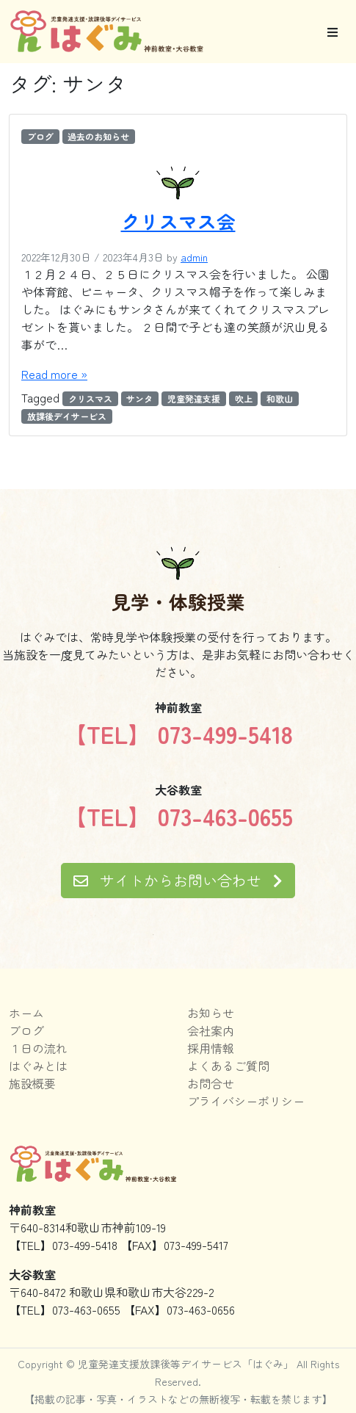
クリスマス (90, 398)
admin (194, 257)
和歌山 (279, 398)
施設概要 (32, 1083)
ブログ (40, 136)
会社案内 (210, 1030)
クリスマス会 (178, 220)
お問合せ (210, 1083)
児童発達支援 (193, 398)
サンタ (139, 398)
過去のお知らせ (98, 136)
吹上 (244, 398)
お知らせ (210, 1013)
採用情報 (210, 1048)
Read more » (54, 374)
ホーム (26, 1013)
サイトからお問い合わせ (178, 880)
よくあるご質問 (228, 1065)
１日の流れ (38, 1048)
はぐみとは (38, 1065)
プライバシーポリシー (246, 1101)
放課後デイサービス (66, 416)
